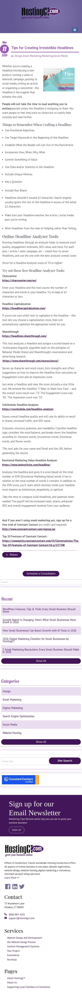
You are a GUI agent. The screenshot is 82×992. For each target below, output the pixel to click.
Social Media (10, 724)
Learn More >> (11, 877)
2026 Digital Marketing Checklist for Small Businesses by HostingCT (36, 640)
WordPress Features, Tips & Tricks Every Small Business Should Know (39, 610)
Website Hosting (12, 733)
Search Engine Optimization (18, 716)
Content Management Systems (23, 946)
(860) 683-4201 (14, 914)
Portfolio (12, 959)
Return (12, 554)
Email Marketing (12, 699)
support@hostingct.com (19, 918)
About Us (12, 982)
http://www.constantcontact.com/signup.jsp (28, 529)
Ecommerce (13, 955)
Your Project (13, 950)
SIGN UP (16, 830)
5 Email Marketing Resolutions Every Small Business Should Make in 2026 (41, 651)
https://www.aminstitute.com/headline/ (26, 465)
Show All (41, 660)
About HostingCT (16, 978)
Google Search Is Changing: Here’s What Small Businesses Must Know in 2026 (39, 621)
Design (7, 691)
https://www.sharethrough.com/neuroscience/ (30, 361)
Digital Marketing (13, 708)
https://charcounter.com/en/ (19, 280)
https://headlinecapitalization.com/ (24, 308)
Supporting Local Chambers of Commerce (28, 987)
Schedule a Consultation (40, 573)
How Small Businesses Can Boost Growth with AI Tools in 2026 (39, 630)
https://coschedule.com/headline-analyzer (27, 409)
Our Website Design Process (21, 942)
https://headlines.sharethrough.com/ (24, 336)
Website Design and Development (24, 937)
